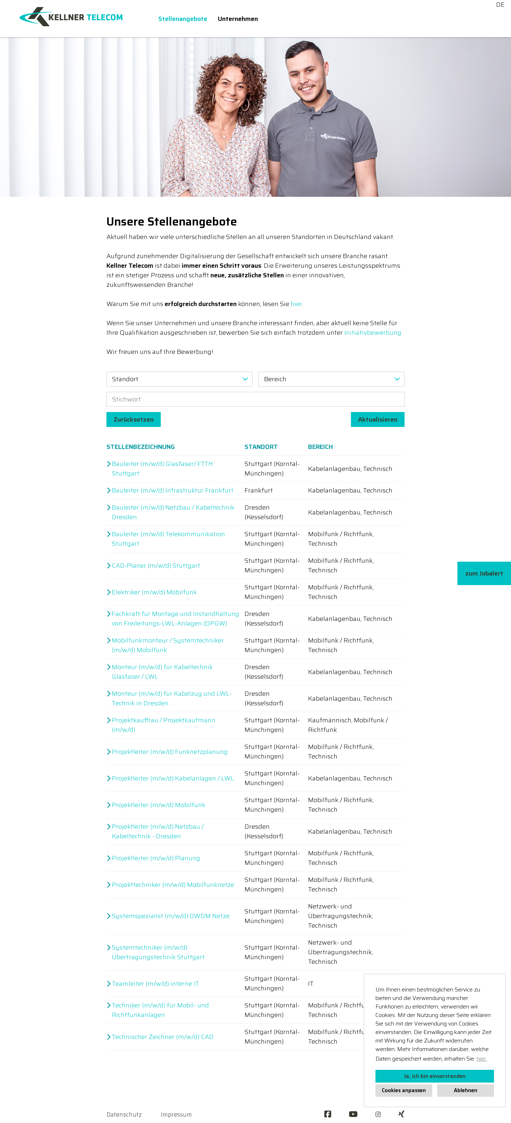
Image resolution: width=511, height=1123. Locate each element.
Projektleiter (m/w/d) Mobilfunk (158, 805)
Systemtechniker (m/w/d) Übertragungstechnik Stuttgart (158, 952)
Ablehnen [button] (465, 1090)
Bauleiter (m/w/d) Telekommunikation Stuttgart (168, 539)
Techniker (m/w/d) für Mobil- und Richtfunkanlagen (160, 1010)
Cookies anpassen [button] (404, 1090)
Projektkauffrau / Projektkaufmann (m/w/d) (163, 725)
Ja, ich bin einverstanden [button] (435, 1076)
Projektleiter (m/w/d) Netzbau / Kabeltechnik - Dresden (158, 831)
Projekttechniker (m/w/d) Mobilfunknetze (173, 885)
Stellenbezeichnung (140, 447)
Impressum (176, 1114)
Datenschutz (124, 1114)
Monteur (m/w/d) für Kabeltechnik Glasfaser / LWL (162, 672)
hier (296, 304)
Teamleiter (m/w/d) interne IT (155, 984)
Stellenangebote (182, 19)
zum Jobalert (484, 573)
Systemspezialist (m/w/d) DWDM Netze (171, 916)
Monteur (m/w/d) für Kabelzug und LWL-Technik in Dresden (172, 698)
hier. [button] (482, 1058)
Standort (261, 447)
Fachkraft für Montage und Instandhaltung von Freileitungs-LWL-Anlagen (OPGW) (175, 618)
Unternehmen (238, 19)
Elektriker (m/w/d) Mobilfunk (154, 592)
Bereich (320, 447)
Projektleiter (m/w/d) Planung (156, 858)
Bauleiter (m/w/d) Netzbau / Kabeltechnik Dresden (173, 512)
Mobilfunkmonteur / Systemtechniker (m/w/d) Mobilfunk (168, 645)
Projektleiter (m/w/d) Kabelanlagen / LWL (173, 778)
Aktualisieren (377, 419)
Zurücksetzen (134, 419)
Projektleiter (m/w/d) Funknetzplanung (170, 752)
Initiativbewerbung (372, 333)
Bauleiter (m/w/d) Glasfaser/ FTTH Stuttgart (162, 468)
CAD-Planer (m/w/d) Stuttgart (156, 566)
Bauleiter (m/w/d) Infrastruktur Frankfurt (172, 490)
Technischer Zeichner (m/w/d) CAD (163, 1037)
